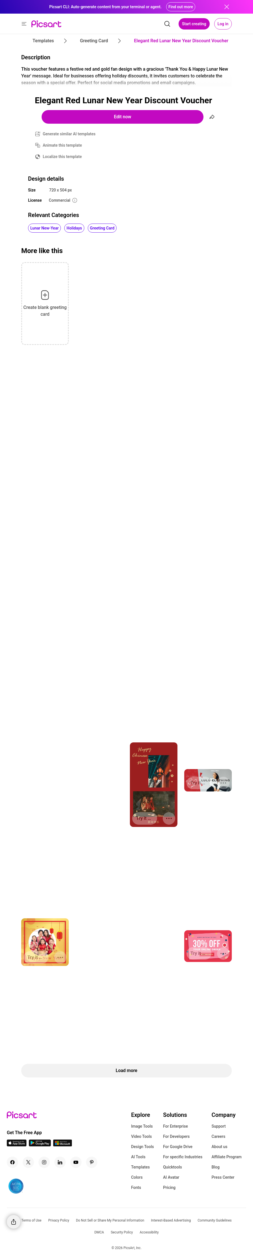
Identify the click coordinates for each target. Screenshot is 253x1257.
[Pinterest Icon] (91, 1162)
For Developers (176, 1136)
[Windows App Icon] (62, 1144)
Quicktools (172, 1167)
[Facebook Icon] (12, 1162)
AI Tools (138, 1157)
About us (220, 1146)
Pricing (169, 1187)
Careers (219, 1136)
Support (219, 1126)
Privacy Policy (58, 1220)
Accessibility (149, 1232)
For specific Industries (182, 1157)
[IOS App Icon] (17, 1144)
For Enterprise (175, 1126)
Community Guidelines (214, 1220)
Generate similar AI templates (69, 134)
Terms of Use (31, 1220)
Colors (137, 1177)
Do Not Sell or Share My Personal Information (110, 1220)
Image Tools (142, 1126)
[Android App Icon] (40, 1144)
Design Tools (142, 1146)
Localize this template (62, 156)
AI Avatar (171, 1177)
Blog (216, 1167)
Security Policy (122, 1232)
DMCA (99, 1232)
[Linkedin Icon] (60, 1162)
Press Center (223, 1177)
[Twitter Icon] (28, 1162)
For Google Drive (177, 1146)
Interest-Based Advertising (171, 1220)
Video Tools (141, 1136)
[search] (167, 24)
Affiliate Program (227, 1157)
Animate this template (62, 145)
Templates (140, 1167)
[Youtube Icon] (76, 1162)
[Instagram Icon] (44, 1162)
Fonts (136, 1187)
